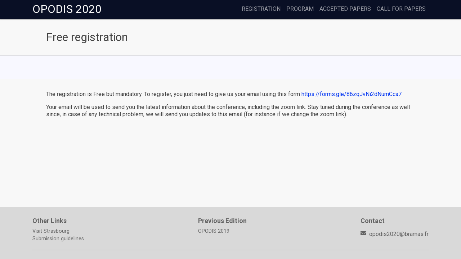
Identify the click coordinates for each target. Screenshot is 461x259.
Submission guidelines (58, 239)
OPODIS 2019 (213, 231)
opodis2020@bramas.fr (395, 234)
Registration (261, 8)
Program (300, 8)
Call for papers (401, 8)
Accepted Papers (345, 8)
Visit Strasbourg (51, 231)
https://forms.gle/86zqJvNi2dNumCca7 (351, 94)
